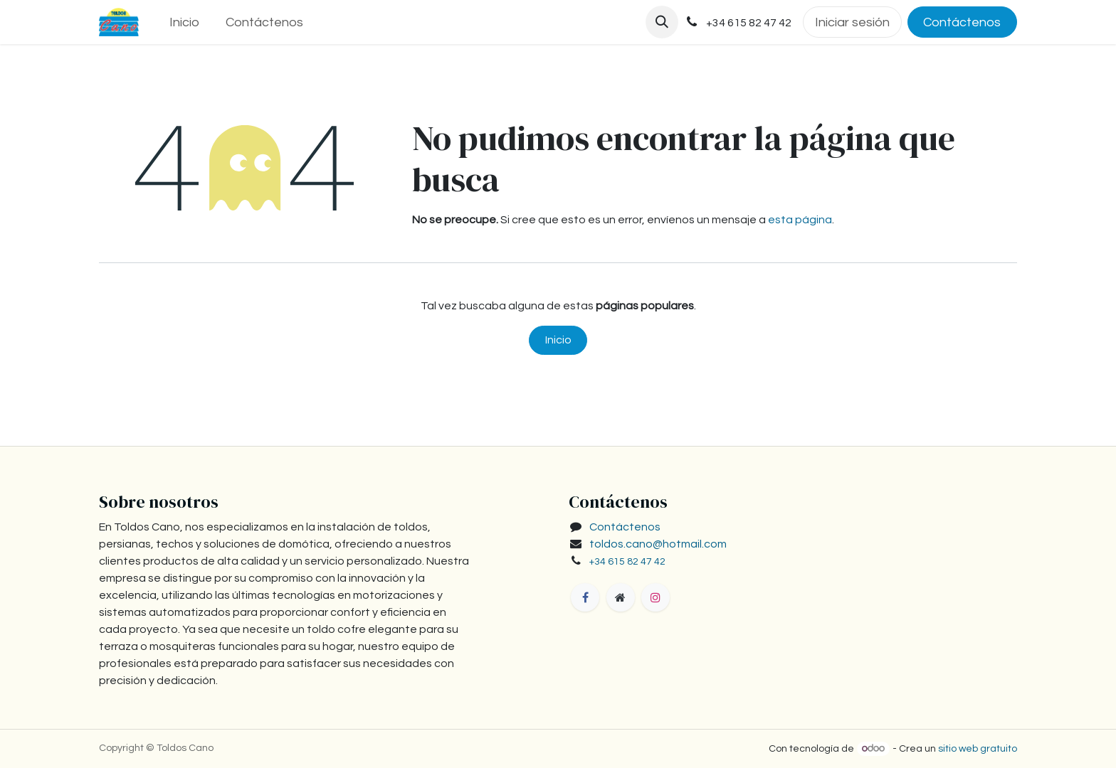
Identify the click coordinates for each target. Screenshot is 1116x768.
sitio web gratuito (977, 749)
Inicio (558, 340)
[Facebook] (585, 597)
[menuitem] (184, 22)
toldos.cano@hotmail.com (658, 544)
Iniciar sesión (852, 22)
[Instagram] (655, 597)
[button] (662, 22)
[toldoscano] (620, 597)
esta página (800, 219)
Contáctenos (962, 22)
